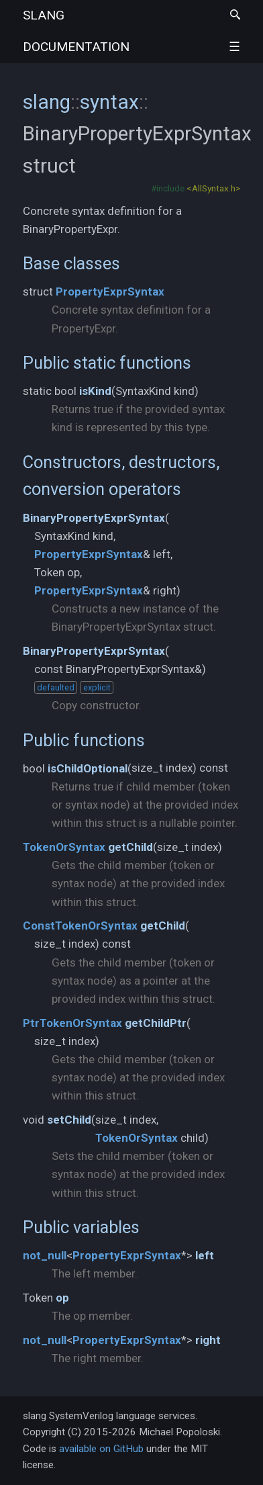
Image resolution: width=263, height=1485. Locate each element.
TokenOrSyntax (64, 847)
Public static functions (107, 363)
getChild (130, 847)
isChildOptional (87, 768)
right (208, 1340)
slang (76, 30)
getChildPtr (156, 1023)
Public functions (84, 740)
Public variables (81, 1227)
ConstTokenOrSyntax (80, 925)
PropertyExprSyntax (110, 291)
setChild (69, 1119)
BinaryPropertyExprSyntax (94, 518)
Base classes (71, 263)
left (204, 1255)
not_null (44, 1255)
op (62, 1297)
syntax (109, 102)
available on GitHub (101, 1449)
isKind (95, 391)
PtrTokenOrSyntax (72, 1023)
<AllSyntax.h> (213, 188)
